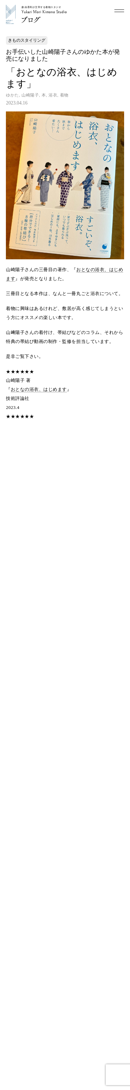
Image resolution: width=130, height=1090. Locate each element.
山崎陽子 (30, 95)
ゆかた (12, 95)
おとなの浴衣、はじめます (39, 389)
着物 (64, 95)
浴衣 (53, 95)
